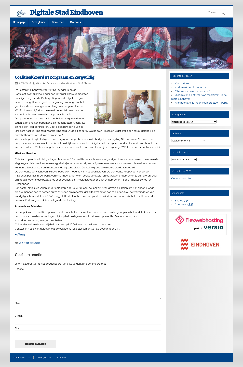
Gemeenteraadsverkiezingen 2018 (65, 83)
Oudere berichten (181, 178)
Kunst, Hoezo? (183, 83)
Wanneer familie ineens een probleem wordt (201, 102)
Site (17, 328)
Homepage (19, 22)
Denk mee (58, 22)
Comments (184, 204)
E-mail (19, 316)
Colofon (61, 358)
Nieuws (88, 83)
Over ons (75, 22)
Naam (19, 303)
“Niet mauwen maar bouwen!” (192, 91)
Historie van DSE (21, 358)
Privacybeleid (44, 358)
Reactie (20, 269)
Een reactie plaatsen (29, 242)
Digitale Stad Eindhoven (66, 12)
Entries (181, 200)
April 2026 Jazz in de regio (190, 87)
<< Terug (20, 234)
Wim (38, 83)
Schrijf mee (38, 22)
